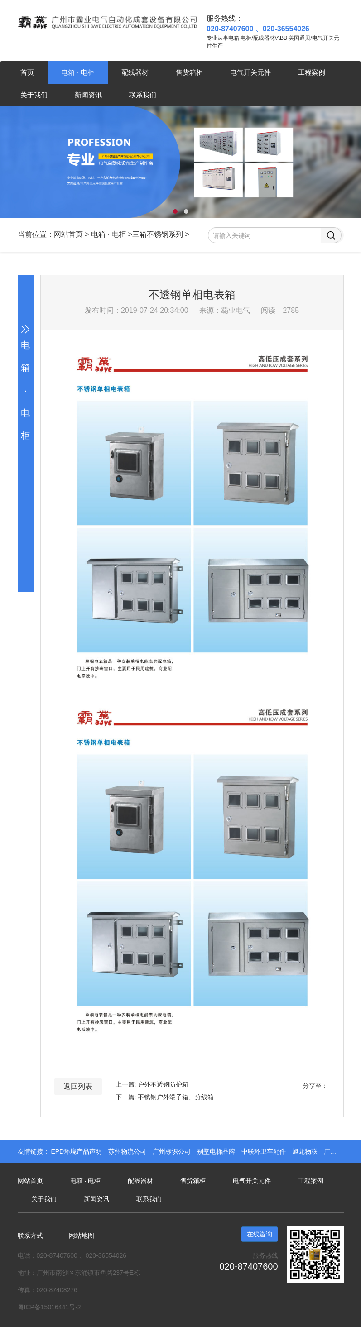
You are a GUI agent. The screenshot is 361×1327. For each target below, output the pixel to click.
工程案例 (311, 72)
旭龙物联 (305, 1151)
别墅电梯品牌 (217, 1151)
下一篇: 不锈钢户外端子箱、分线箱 (165, 1097)
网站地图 (81, 1235)
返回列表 (77, 1086)
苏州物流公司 (128, 1151)
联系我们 (142, 95)
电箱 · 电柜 (77, 72)
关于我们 (34, 95)
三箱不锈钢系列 (157, 234)
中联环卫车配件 (264, 1151)
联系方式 (30, 1235)
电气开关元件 (250, 72)
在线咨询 (259, 1234)
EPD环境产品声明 (77, 1151)
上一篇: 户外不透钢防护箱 (152, 1084)
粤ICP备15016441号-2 (49, 1307)
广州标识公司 (173, 1151)
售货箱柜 (189, 72)
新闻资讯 (88, 95)
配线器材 (135, 72)
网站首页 (68, 234)
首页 (27, 72)
